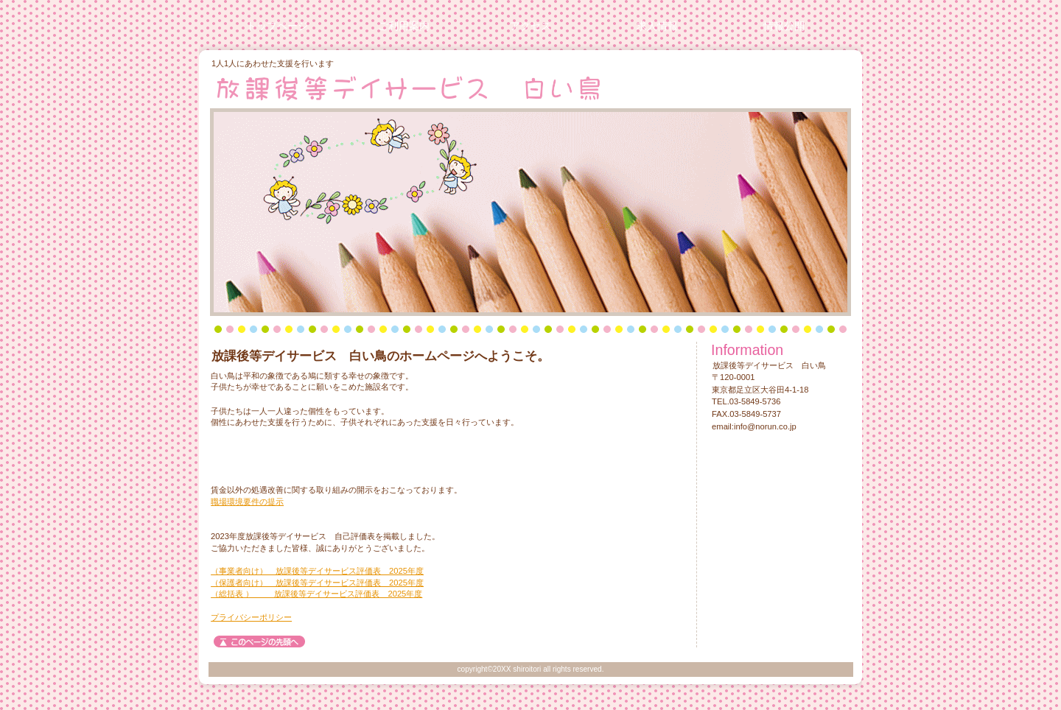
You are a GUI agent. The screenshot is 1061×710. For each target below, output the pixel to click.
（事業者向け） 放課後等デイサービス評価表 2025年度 (317, 570)
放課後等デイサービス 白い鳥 (405, 88)
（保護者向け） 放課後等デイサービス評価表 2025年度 (317, 582)
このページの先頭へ (259, 641)
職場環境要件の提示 (247, 501)
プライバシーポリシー (251, 617)
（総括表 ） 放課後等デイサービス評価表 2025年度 (316, 593)
